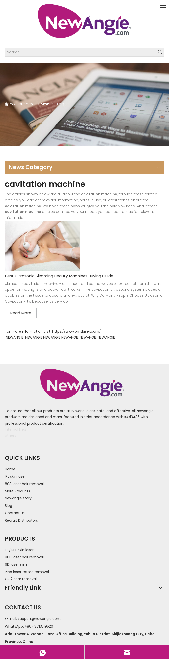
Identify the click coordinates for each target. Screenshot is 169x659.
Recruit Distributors (21, 520)
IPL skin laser (15, 476)
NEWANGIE (14, 337)
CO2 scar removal (21, 579)
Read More (20, 313)
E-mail (10, 618)
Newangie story (18, 498)
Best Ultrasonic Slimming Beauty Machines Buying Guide (59, 276)
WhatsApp (14, 626)
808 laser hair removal (24, 483)
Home (10, 469)
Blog (8, 505)
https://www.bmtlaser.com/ (76, 331)
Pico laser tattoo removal (27, 571)
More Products (17, 491)
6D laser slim (16, 564)
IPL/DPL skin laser (19, 549)
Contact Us (15, 512)
